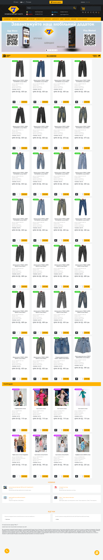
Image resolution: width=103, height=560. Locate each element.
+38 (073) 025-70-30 (39, 11)
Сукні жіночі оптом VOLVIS (41, 454)
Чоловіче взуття (39, 19)
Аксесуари (67, 19)
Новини (51, 482)
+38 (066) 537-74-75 (39, 14)
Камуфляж (73, 19)
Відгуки (51, 512)
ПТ (93, 12)
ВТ (85, 12)
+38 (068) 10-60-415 (64, 11)
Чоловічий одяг (7, 19)
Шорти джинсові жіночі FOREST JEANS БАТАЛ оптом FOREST (83, 357)
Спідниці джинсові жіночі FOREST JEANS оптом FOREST (62, 358)
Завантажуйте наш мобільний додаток (17, 497)
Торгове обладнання (82, 19)
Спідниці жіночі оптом (20, 408)
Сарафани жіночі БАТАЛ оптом (82, 454)
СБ (96, 12)
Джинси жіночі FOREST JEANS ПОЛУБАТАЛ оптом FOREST (20, 81)
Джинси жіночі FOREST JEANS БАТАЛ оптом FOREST (20, 265)
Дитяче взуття (55, 19)
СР (88, 12)
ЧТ (90, 12)
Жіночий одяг (15, 19)
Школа (61, 19)
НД (98, 12)
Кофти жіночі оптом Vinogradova (20, 454)
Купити (24, 102)
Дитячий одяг (31, 19)
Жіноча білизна (23, 19)
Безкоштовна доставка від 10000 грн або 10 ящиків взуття (21, 487)
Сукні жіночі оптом (41, 408)
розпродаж (8, 384)
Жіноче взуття (48, 19)
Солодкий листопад (63, 487)
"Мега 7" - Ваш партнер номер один (66, 497)
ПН (83, 12)
